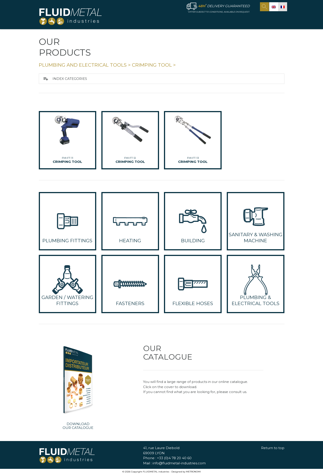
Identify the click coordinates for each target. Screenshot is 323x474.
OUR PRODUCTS (196, 19)
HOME (140, 19)
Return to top (272, 448)
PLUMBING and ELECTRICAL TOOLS (83, 65)
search (264, 6)
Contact (270, 19)
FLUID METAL (161, 19)
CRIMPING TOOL (152, 65)
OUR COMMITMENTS (238, 19)
